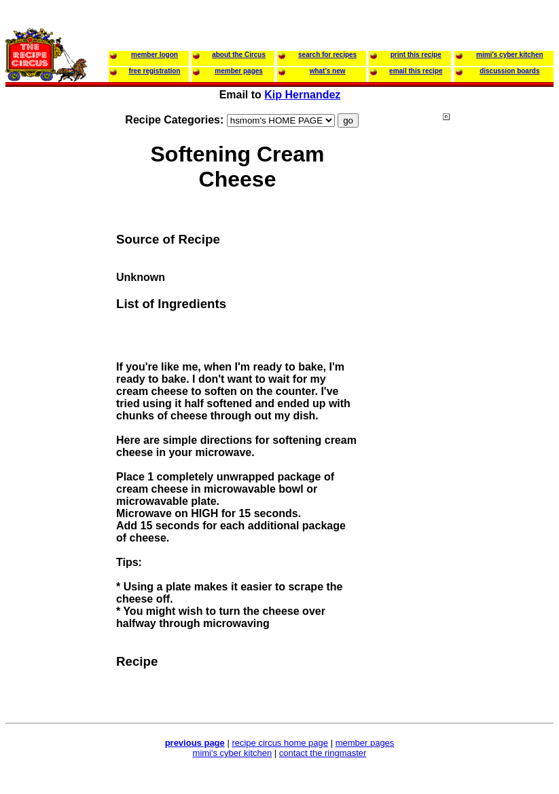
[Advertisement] (497, 372)
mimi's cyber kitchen (232, 753)
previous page (195, 743)
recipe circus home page (280, 743)
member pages (365, 743)
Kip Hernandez (302, 94)
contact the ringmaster (323, 753)
